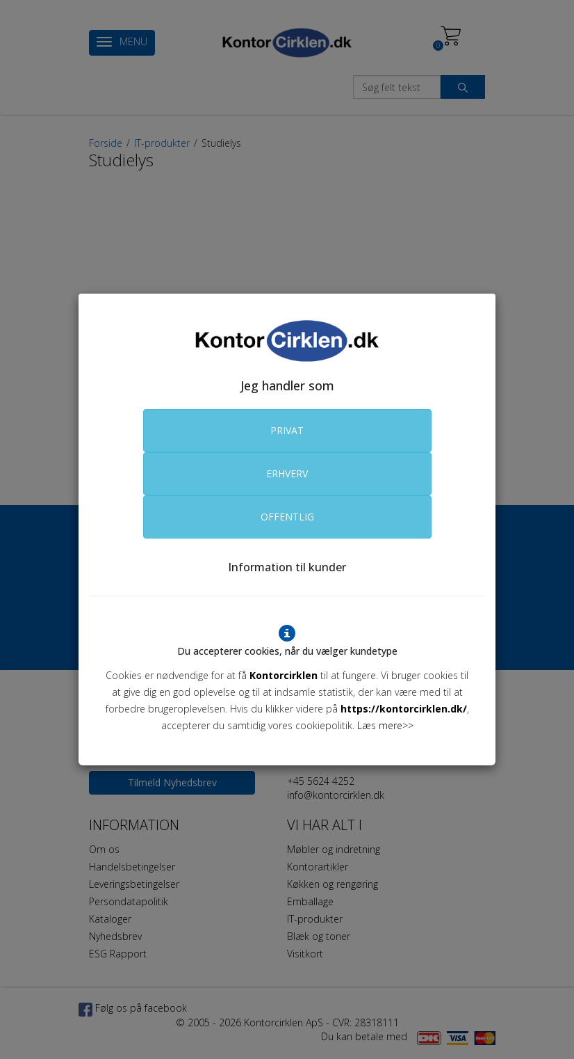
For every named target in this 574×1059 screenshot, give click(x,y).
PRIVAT (287, 430)
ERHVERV (287, 473)
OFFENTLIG (287, 516)
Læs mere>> (385, 725)
